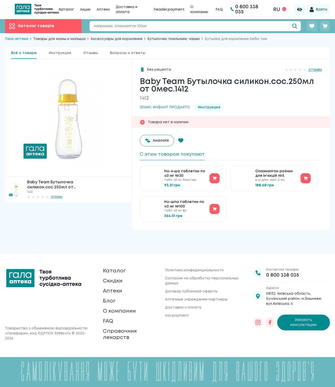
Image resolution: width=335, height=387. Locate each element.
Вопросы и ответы (127, 53)
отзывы (56, 196)
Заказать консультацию (303, 309)
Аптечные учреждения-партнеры (196, 285)
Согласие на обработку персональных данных (201, 267)
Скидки (114, 269)
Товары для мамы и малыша (59, 38)
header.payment (169, 9)
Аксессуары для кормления (116, 38)
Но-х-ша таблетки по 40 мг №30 (184, 175)
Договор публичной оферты (191, 277)
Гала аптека (16, 38)
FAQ (219, 9)
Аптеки (103, 9)
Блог (110, 293)
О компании (122, 305)
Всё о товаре (24, 53)
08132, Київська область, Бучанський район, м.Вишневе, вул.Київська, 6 (294, 284)
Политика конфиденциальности (194, 256)
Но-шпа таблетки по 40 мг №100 (184, 206)
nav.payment (177, 301)
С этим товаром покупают (176, 154)
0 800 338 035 (282, 261)
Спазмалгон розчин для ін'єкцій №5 (274, 175)
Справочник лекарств (122, 332)
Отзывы (90, 53)
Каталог (66, 9)
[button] (183, 140)
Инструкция (60, 53)
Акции (85, 9)
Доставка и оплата (183, 293)
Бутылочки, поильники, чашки (173, 38)
